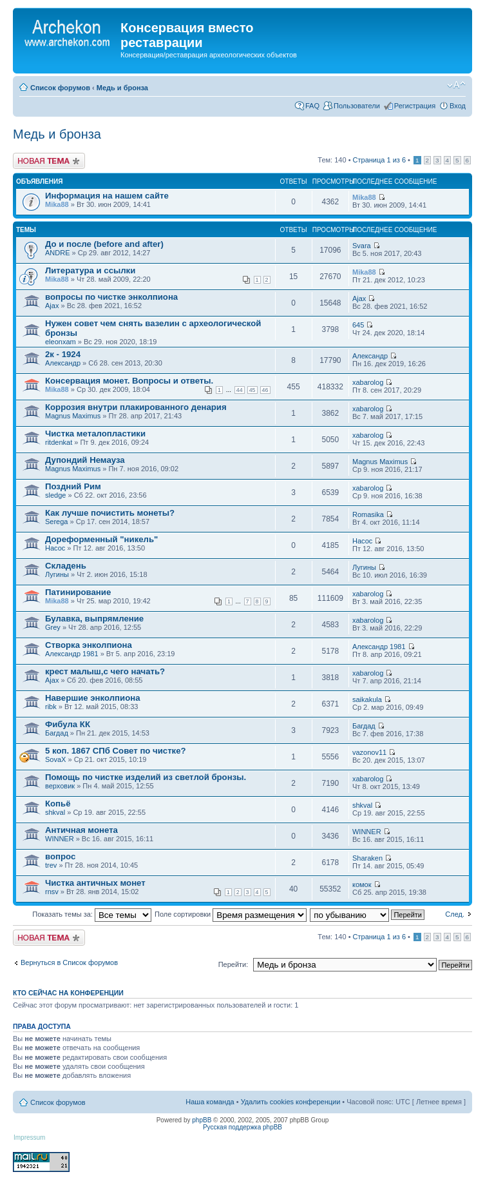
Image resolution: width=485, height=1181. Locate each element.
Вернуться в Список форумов (69, 962)
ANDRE (57, 253)
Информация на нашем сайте (107, 195)
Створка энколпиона (88, 645)
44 (239, 390)
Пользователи (357, 106)
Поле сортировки (231, 914)
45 (252, 390)
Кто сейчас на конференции (68, 993)
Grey (53, 627)
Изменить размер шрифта (456, 85)
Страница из (379, 160)
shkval (55, 812)
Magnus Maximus (72, 416)
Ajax (52, 305)
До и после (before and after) (104, 244)
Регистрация (414, 106)
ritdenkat (58, 442)
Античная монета (81, 830)
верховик (60, 786)
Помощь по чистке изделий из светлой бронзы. (145, 777)
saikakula (367, 699)
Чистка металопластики (95, 433)
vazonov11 (369, 752)
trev (51, 865)
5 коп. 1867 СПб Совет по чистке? (115, 751)
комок (362, 884)
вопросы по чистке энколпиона (111, 297)
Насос (55, 548)
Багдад (56, 733)
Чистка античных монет (95, 883)
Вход (458, 106)
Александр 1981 (72, 654)
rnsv (52, 891)
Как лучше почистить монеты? (110, 513)
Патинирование (78, 592)
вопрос (60, 856)
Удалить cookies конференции (291, 1102)
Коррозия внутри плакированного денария (136, 407)
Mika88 (57, 204)
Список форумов (60, 88)
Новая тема (49, 161)
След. (454, 914)
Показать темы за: (91, 914)
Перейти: (233, 964)
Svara (361, 245)
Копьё (58, 803)
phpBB (201, 1120)
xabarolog (367, 382)
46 (265, 390)
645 (358, 325)
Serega (56, 521)
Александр (63, 363)
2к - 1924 (63, 354)
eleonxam (60, 342)
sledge (55, 495)
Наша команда (209, 1102)
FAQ (312, 106)
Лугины (57, 574)
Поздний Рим (73, 486)
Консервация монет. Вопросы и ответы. (129, 381)
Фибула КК (67, 724)
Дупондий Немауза (85, 460)
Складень (65, 566)
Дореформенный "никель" (101, 539)
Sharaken (367, 858)
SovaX (55, 759)
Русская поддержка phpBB (242, 1127)
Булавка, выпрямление (94, 618)
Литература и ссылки (90, 270)
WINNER (59, 839)
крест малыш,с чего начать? (105, 671)
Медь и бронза (122, 88)
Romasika (368, 514)
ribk (51, 706)
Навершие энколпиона (92, 698)
